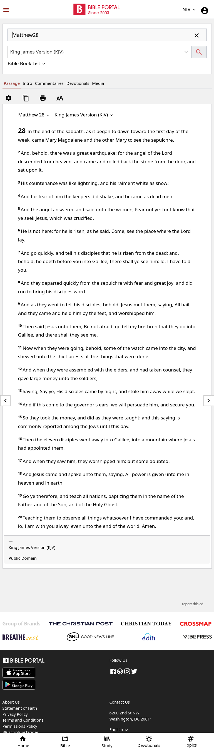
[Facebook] (113, 671)
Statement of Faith (20, 708)
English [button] (120, 730)
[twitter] (134, 671)
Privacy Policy (15, 714)
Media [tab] (98, 83)
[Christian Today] (146, 623)
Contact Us (120, 702)
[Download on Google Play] (19, 684)
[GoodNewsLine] (90, 636)
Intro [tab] (27, 83)
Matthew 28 (34, 114)
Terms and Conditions (23, 720)
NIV (189, 9)
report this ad (192, 604)
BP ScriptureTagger (21, 732)
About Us (11, 702)
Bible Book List (27, 63)
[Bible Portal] (54, 661)
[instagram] (127, 671)
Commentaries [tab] (49, 83)
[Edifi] (148, 636)
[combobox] (107, 37)
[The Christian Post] (81, 623)
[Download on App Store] (19, 672)
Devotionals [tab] (77, 83)
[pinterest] (120, 671)
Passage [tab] (12, 83)
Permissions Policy (20, 726)
